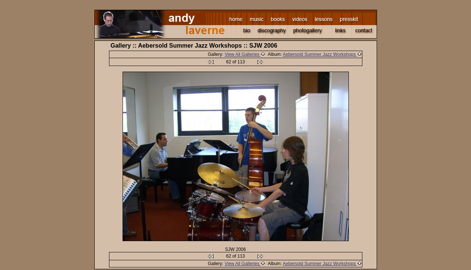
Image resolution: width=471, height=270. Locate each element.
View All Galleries (244, 54)
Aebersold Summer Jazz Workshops (322, 54)
